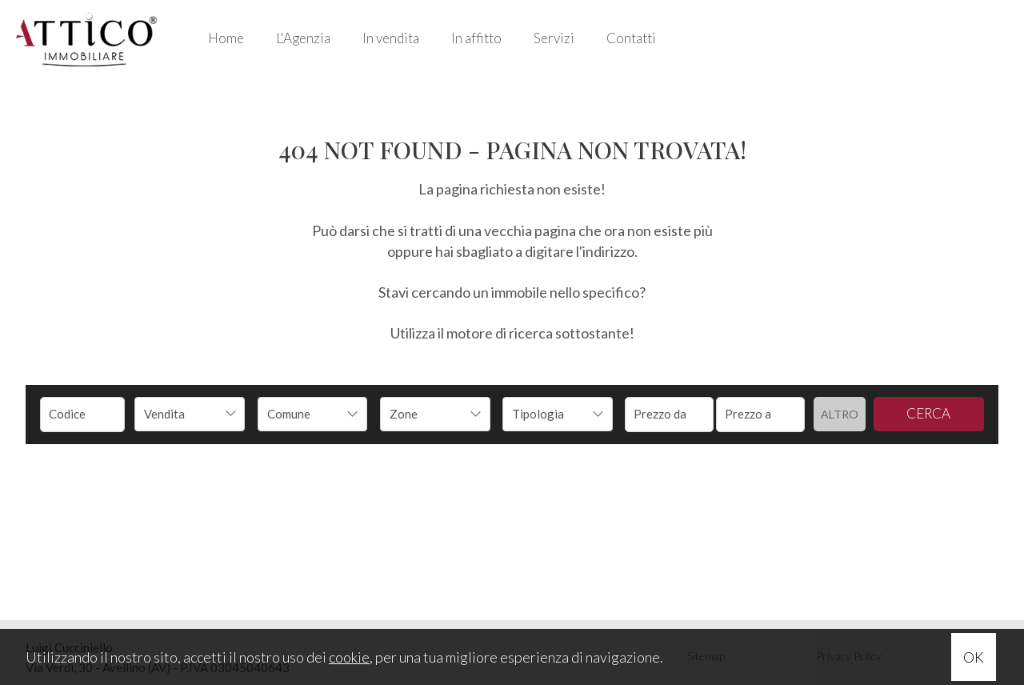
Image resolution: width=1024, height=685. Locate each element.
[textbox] (302, 414)
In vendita (390, 38)
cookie (349, 657)
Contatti (631, 38)
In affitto (476, 38)
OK (973, 657)
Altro (839, 414)
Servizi (554, 38)
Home (226, 38)
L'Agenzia (303, 38)
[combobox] (189, 414)
